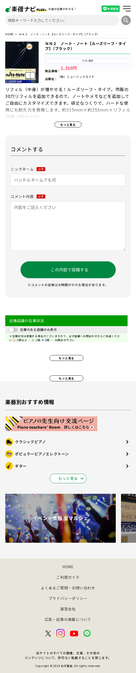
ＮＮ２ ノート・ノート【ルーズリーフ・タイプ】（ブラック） (85, 46)
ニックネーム (28, 169)
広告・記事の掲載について (68, 619)
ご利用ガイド (68, 577)
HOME (9, 34)
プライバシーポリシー (68, 598)
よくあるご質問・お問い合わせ (68, 588)
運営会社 (68, 609)
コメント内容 (28, 196)
